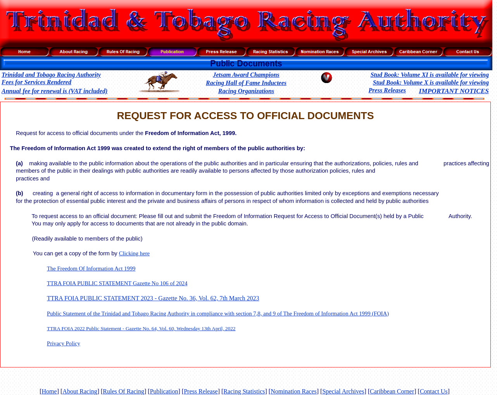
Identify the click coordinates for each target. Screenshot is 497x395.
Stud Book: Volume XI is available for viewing (430, 74)
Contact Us (434, 391)
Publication (164, 391)
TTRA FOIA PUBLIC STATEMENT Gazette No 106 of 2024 (117, 283)
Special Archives (343, 391)
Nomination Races (294, 391)
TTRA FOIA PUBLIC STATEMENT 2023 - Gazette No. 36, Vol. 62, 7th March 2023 (153, 298)
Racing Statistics (244, 391)
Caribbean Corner (392, 391)
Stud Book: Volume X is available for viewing (431, 82)
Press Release (201, 391)
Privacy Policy (63, 343)
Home (49, 391)
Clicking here (134, 253)
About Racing (79, 391)
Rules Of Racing (123, 391)
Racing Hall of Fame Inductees (246, 83)
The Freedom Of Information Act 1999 (91, 268)
